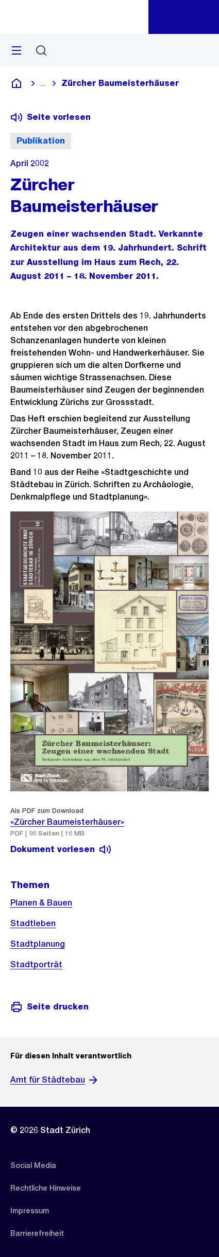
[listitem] (33, 1165)
